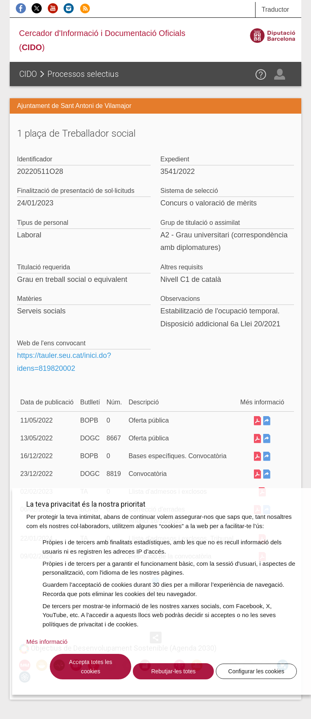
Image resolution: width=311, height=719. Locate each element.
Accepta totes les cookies (90, 667)
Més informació (47, 641)
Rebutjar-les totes (173, 671)
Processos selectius (83, 74)
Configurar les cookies (256, 671)
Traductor (275, 9)
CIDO (28, 74)
